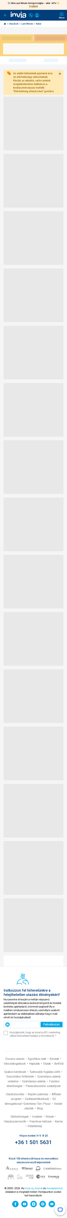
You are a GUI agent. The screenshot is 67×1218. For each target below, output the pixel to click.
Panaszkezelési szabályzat (43, 1086)
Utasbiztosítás (15, 1094)
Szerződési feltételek (20, 1076)
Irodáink (37, 1116)
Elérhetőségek (20, 1116)
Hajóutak (35, 1063)
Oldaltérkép (35, 1126)
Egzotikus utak (37, 1059)
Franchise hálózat (40, 1121)
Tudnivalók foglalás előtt (45, 1072)
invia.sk (38, 1188)
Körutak (55, 1059)
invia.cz (29, 1188)
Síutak (47, 1063)
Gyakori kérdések (15, 1072)
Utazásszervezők (15, 1121)
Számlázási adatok (34, 1081)
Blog (40, 1108)
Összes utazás (15, 1059)
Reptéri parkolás (38, 1094)
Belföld (58, 1063)
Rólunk (50, 1116)
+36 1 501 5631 (33, 1142)
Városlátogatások (15, 1063)
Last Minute (27, 24)
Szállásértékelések (37, 1099)
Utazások (14, 24)
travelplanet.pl (54, 1188)
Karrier (59, 1121)
